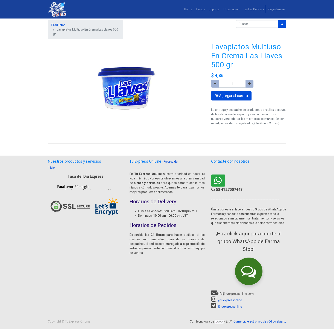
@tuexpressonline (230, 300)
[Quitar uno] (215, 84)
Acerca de (171, 161)
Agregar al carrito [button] (231, 96)
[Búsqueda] (282, 24)
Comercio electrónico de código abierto (259, 321)
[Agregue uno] (249, 84)
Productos (58, 25)
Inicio (51, 167)
